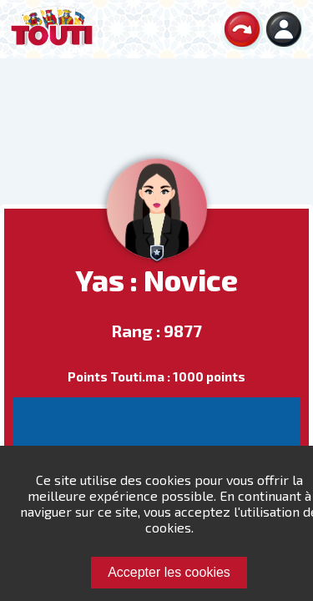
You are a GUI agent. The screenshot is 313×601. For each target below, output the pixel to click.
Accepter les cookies (169, 572)
